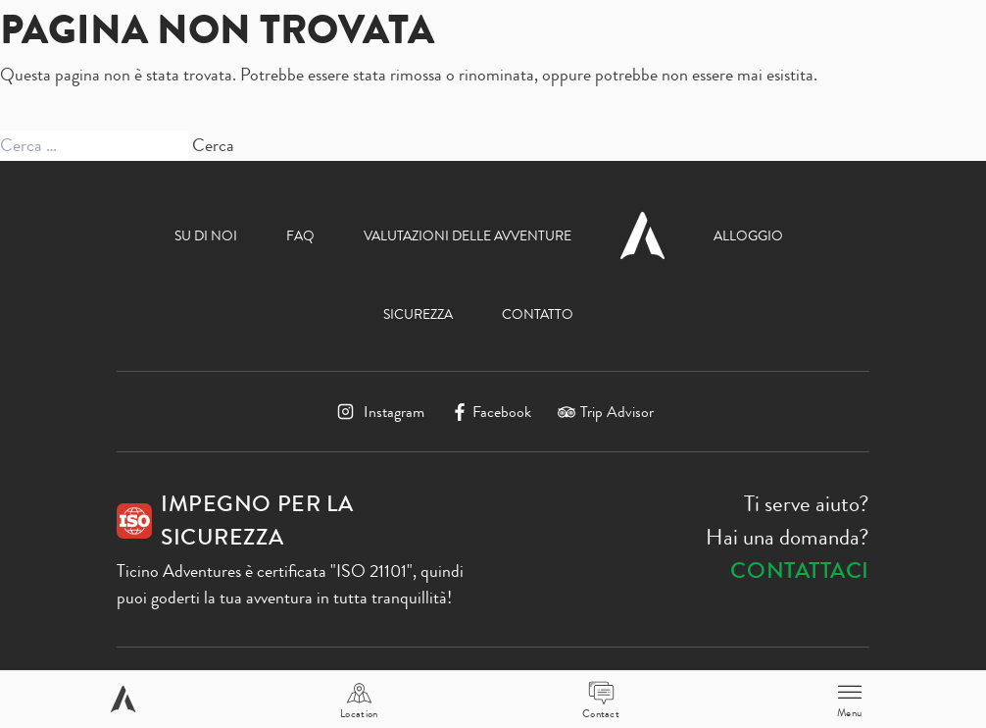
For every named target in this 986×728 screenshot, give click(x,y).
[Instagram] (378, 411)
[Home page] (123, 699)
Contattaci (799, 570)
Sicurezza (418, 314)
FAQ (300, 235)
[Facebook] (491, 412)
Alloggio (748, 235)
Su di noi (205, 235)
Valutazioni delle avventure (467, 235)
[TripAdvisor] (606, 412)
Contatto (537, 314)
